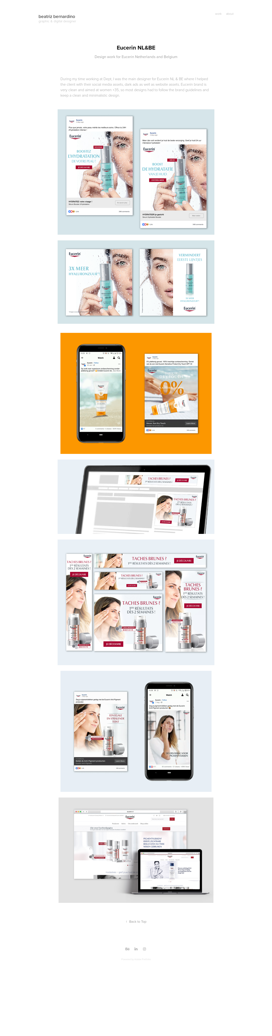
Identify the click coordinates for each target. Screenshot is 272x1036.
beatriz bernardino (57, 16)
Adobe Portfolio (142, 959)
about (229, 14)
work (218, 14)
